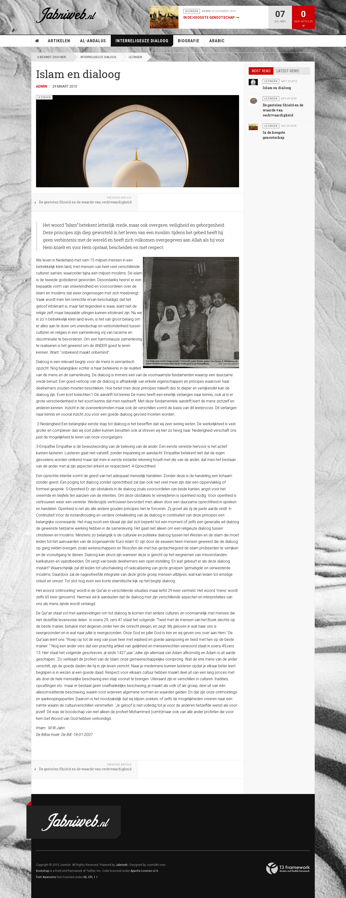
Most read (261, 71)
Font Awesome (46, 877)
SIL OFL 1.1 (90, 877)
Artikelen (61, 42)
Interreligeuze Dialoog (144, 42)
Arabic (217, 40)
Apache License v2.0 (144, 871)
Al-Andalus (95, 42)
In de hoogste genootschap (209, 17)
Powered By (288, 868)
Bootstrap (42, 871)
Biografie (188, 40)
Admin (41, 86)
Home (37, 41)
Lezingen (135, 57)
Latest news (287, 71)
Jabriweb (121, 865)
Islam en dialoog (277, 87)
